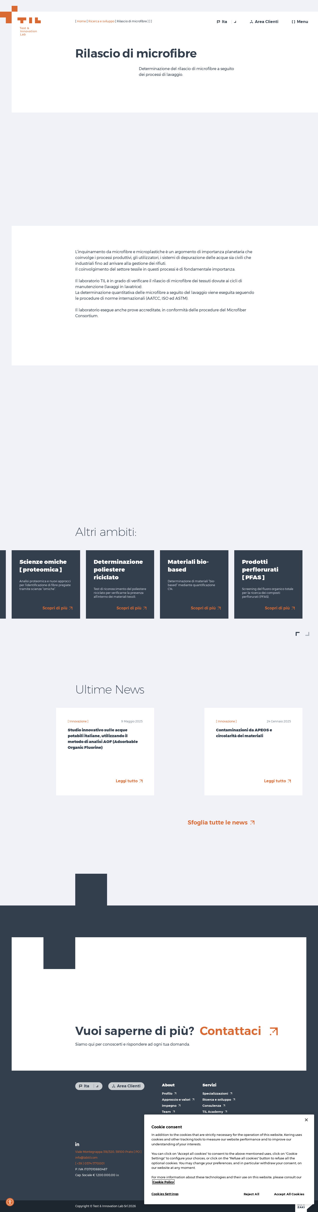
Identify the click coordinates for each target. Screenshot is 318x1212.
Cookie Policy (163, 1182)
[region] (229, 1159)
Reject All (251, 1194)
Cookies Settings (164, 1194)
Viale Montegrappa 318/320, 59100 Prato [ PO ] (108, 1152)
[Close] (306, 1120)
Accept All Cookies (289, 1194)
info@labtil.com (86, 1157)
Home (81, 21)
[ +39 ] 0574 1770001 (89, 1163)
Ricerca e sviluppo (101, 21)
